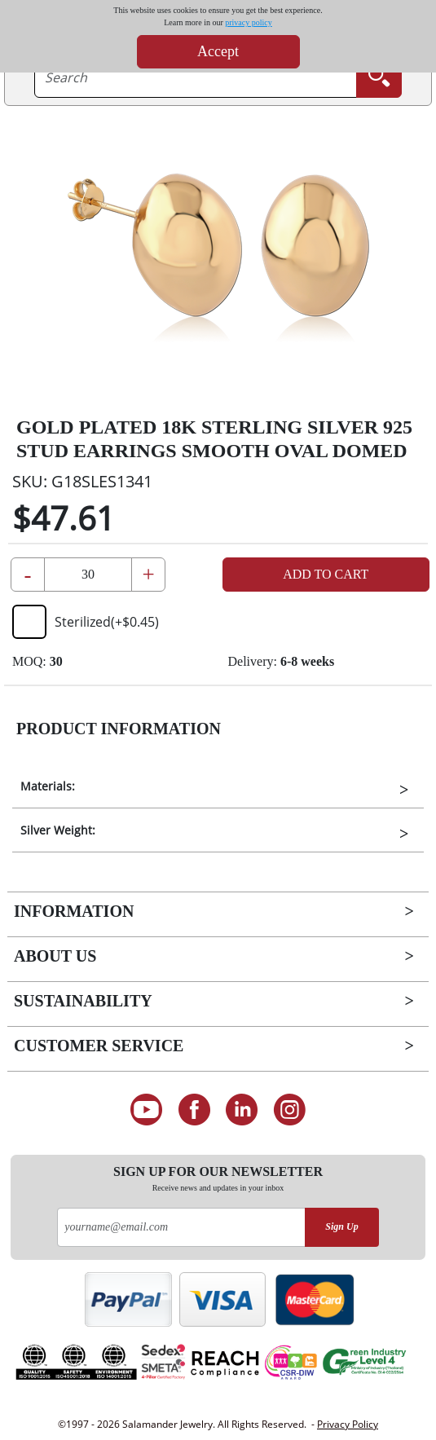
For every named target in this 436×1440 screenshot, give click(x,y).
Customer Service (98, 1046)
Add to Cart (325, 574)
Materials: (47, 786)
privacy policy (248, 22)
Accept (218, 51)
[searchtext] (195, 77)
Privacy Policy (347, 1424)
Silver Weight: (57, 830)
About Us (55, 956)
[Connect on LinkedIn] (242, 1110)
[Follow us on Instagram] (289, 1110)
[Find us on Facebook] (194, 1110)
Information (74, 911)
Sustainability (83, 1001)
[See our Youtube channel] (146, 1110)
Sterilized (85, 622)
